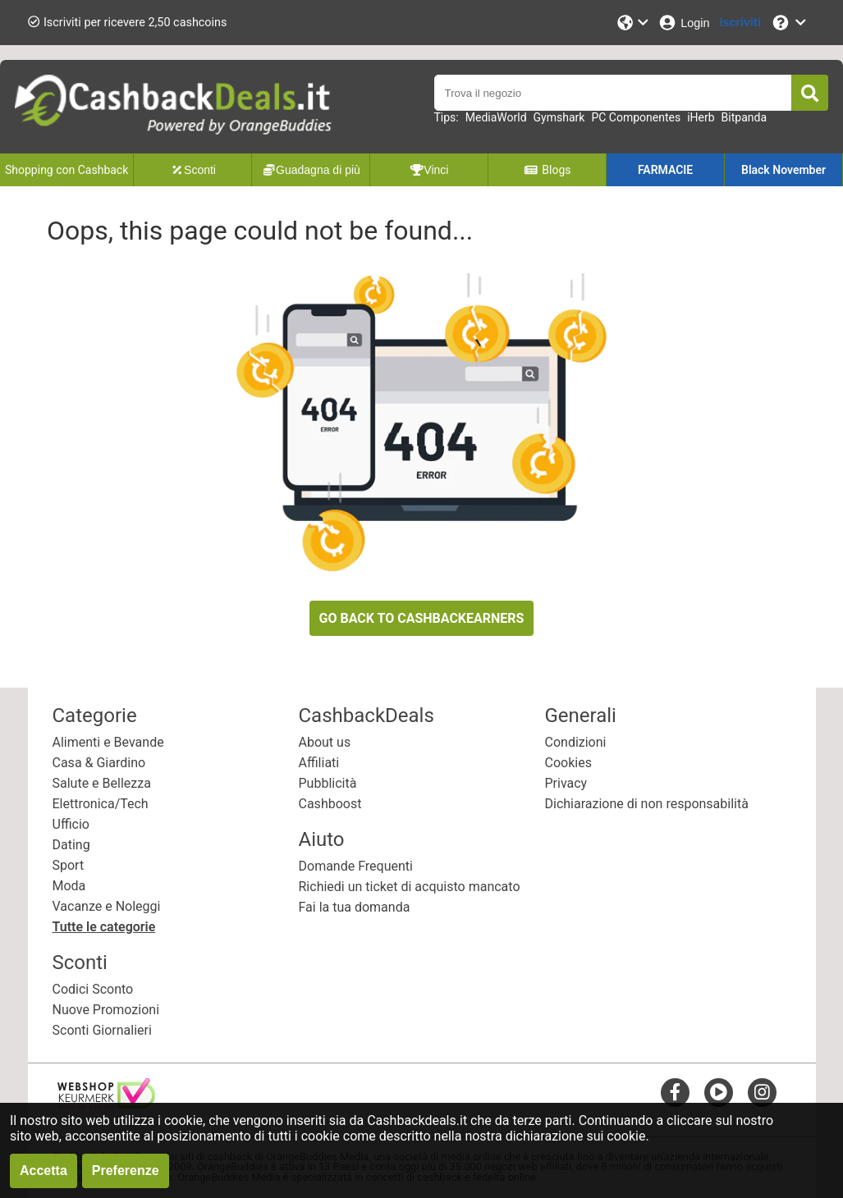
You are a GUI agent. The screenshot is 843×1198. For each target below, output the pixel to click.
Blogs (547, 169)
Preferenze (125, 1170)
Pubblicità (328, 783)
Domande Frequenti (356, 866)
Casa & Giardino (99, 762)
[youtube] (719, 1091)
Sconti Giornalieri (102, 1030)
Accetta (43, 1170)
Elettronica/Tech (101, 804)
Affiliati (319, 762)
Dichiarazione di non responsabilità (647, 804)
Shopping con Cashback (66, 169)
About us (325, 742)
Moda (69, 886)
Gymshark (559, 117)
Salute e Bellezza (102, 783)
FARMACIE (665, 169)
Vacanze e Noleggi (107, 906)
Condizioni (576, 742)
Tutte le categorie (104, 927)
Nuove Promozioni (106, 1009)
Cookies (568, 762)
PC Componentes (635, 117)
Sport (69, 865)
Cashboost (330, 804)
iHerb (700, 117)
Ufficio (71, 824)
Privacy (566, 783)
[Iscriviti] (740, 22)
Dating (71, 845)
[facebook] (675, 1091)
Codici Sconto (93, 989)
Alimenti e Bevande (108, 742)
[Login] (683, 22)
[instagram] (762, 1091)
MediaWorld (496, 117)
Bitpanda (744, 117)
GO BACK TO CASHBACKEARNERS (422, 618)
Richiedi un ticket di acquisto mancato (409, 886)
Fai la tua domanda (354, 907)
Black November (783, 169)
